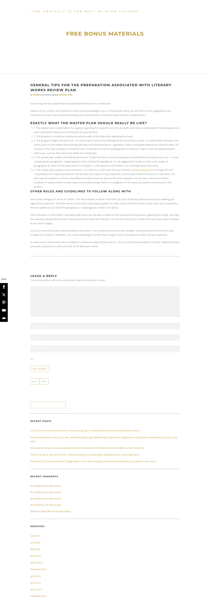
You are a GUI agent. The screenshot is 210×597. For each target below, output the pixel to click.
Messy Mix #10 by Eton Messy (56, 511)
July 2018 (35, 535)
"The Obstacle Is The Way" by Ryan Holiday (84, 11)
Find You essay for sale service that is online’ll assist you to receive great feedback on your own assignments (84, 454)
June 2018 (35, 542)
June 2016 (35, 576)
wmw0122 (37, 95)
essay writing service (143, 169)
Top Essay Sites (65, 95)
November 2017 (38, 569)
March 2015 (36, 589)
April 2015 (35, 582)
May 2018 (35, 549)
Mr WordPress (37, 485)
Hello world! (55, 485)
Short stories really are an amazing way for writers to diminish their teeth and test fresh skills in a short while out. (87, 447)
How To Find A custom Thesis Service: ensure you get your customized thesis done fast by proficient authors (85, 430)
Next (34, 381)
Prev (44, 381)
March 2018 (36, 562)
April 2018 (35, 555)
